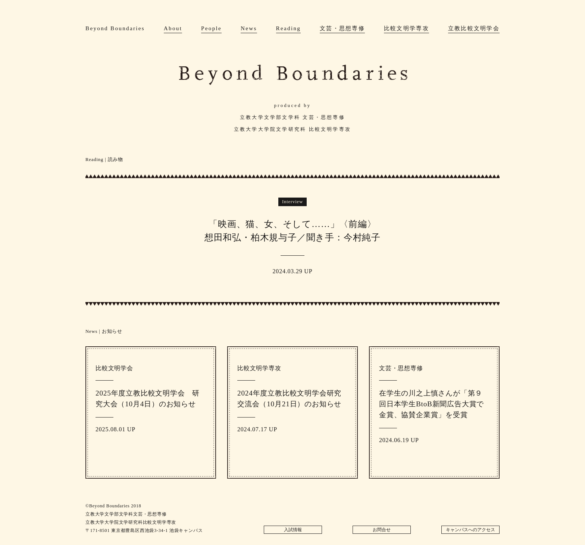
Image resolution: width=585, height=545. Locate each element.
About (173, 28)
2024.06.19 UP (434, 411)
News (249, 28)
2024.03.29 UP (292, 236)
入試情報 (293, 529)
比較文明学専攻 (406, 28)
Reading (288, 28)
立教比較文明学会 (474, 28)
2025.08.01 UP (151, 406)
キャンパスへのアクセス (470, 529)
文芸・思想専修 (342, 28)
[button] (116, 240)
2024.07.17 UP (292, 406)
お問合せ (382, 529)
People (211, 28)
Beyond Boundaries (115, 28)
